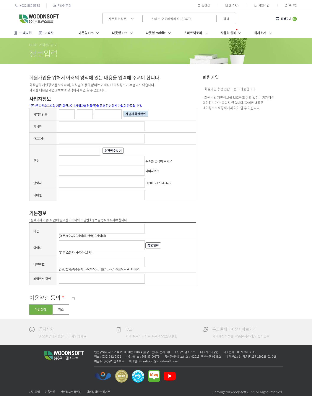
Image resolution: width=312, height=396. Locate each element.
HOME (33, 45)
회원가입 (261, 5)
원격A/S (232, 5)
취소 (61, 309)
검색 (226, 18)
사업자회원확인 (129, 114)
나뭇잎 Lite (123, 33)
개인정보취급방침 (71, 391)
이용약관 (50, 391)
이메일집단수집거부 (98, 391)
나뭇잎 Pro (89, 33)
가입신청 (40, 309)
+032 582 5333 (27, 5)
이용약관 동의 (46, 297)
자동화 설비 (232, 32)
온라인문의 (62, 5)
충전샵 (204, 5)
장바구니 (283, 18)
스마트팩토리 (196, 33)
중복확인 (147, 245)
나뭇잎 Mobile (159, 33)
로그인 (290, 5)
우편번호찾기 (109, 150)
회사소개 (263, 33)
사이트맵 (34, 391)
